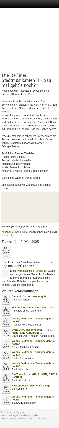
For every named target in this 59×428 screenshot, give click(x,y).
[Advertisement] (29, 40)
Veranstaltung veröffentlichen (17, 418)
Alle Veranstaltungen (12, 412)
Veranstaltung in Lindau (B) (32, 271)
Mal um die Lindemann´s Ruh (29, 307)
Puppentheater (36, 281)
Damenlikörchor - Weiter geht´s (30, 296)
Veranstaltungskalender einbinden (19, 415)
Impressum (44, 418)
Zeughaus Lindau (11, 232)
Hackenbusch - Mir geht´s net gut (31, 385)
